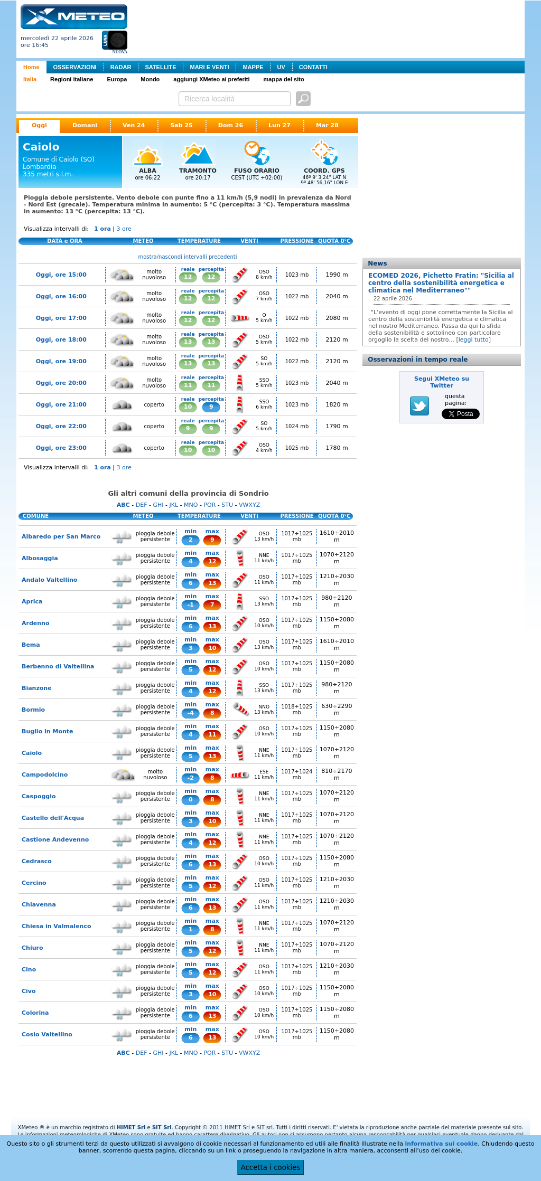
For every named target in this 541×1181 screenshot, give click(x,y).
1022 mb (297, 296)
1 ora (102, 228)
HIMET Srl (131, 1127)
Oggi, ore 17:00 (61, 318)
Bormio (33, 709)
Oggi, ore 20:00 (61, 383)
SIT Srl (162, 1127)
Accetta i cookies (271, 1167)
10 (188, 406)
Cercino (34, 883)
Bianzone (37, 688)
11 (188, 385)
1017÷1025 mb (296, 536)
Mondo (150, 79)
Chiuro (32, 947)
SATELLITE (160, 67)
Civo (29, 991)
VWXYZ (249, 505)
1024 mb (297, 426)
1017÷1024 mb (296, 774)
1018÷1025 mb (296, 709)
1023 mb (297, 275)
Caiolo (32, 753)
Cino (29, 969)
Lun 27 (279, 125)
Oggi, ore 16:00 (61, 296)
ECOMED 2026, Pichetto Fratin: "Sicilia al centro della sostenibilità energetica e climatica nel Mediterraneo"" (441, 283)
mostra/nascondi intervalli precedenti (187, 257)
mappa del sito (284, 79)
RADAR (121, 67)
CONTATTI (313, 67)
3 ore (124, 228)
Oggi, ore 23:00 (61, 448)
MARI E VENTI (209, 67)
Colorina (35, 1012)
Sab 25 (181, 125)
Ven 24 (134, 125)
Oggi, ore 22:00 (61, 426)
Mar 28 (327, 125)
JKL (173, 505)
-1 (191, 604)
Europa (117, 79)
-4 (191, 713)
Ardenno (36, 623)
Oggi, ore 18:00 (61, 339)
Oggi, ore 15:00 (61, 274)
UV (281, 67)
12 (188, 276)
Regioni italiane (71, 79)
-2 (191, 777)
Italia (29, 79)
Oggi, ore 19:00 (61, 361)
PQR (209, 505)
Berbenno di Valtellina (58, 666)
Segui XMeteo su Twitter (441, 382)
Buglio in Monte (47, 731)
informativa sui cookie (441, 1143)
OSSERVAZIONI (75, 67)
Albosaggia (40, 558)
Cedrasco (37, 861)
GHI (158, 505)
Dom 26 (230, 125)
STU (227, 505)
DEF (141, 505)
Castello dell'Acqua (53, 818)
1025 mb (297, 448)
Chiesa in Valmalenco (56, 926)
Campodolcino (45, 774)
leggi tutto (474, 339)
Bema (31, 644)
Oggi (39, 125)
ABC (123, 505)
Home (31, 67)
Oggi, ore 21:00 (61, 404)
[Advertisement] (328, 28)
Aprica (32, 601)
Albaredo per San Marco (61, 536)
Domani (84, 125)
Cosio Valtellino (47, 1034)
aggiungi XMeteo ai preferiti (211, 79)
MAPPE (252, 67)
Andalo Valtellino (49, 580)
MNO (191, 505)
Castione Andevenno (55, 839)
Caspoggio (39, 796)
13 (188, 341)
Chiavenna (39, 904)
